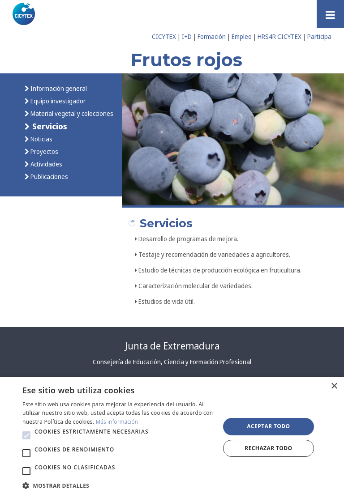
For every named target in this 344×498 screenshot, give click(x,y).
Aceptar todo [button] (268, 426)
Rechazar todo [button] (268, 448)
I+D (187, 36)
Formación (212, 36)
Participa (319, 36)
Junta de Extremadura (172, 346)
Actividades (45, 164)
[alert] (172, 437)
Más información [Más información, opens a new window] (117, 422)
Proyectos (43, 151)
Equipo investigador (57, 101)
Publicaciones (48, 176)
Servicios (48, 126)
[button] (26, 435)
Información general (58, 88)
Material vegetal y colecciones (71, 113)
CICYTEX (164, 36)
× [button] (334, 386)
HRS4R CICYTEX (279, 36)
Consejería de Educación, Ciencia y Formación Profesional (172, 362)
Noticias (40, 139)
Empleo (242, 36)
